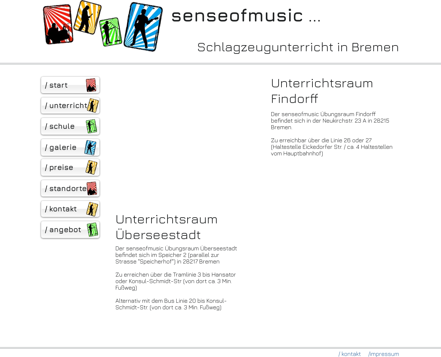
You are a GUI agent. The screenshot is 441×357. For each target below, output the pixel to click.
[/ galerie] (70, 147)
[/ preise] (70, 167)
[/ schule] (70, 126)
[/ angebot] (70, 229)
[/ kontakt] (70, 209)
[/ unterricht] (70, 106)
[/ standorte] (70, 188)
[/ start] (70, 85)
